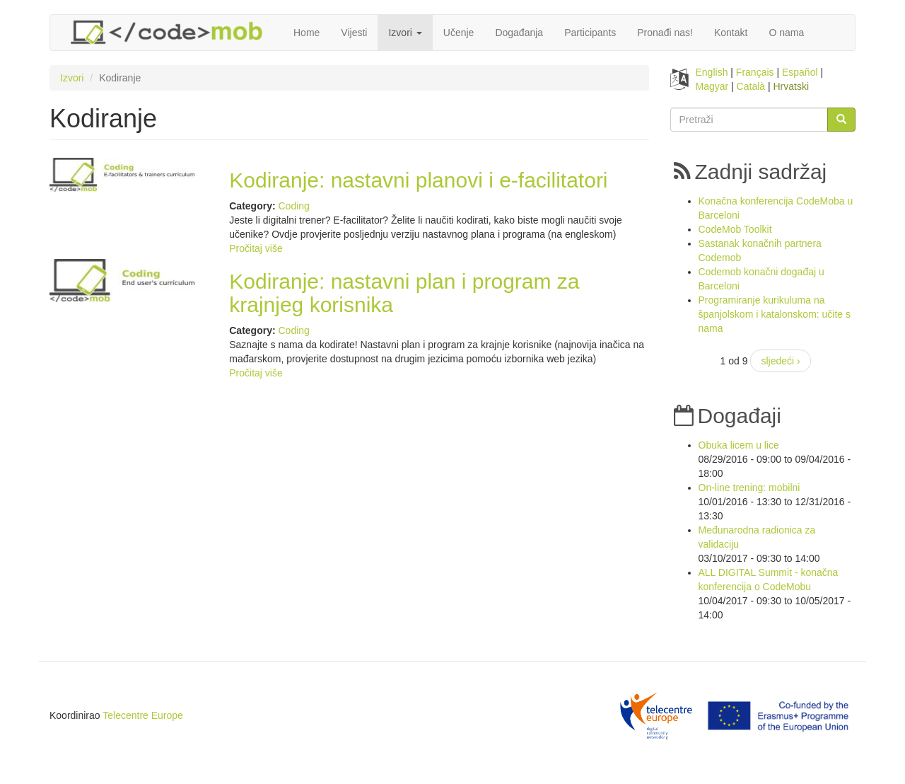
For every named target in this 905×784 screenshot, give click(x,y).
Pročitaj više (255, 248)
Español (800, 72)
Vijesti (354, 32)
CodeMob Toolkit (735, 229)
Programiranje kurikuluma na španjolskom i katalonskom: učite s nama (775, 314)
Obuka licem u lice (739, 445)
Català (751, 86)
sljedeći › (780, 361)
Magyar (712, 86)
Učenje (458, 32)
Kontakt (730, 32)
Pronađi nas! (665, 32)
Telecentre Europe (143, 715)
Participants (590, 32)
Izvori (404, 32)
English (712, 72)
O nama (786, 32)
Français (755, 72)
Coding (293, 206)
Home (306, 32)
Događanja (519, 32)
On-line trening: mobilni (749, 487)
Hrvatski (791, 86)
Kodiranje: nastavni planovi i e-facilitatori (418, 180)
